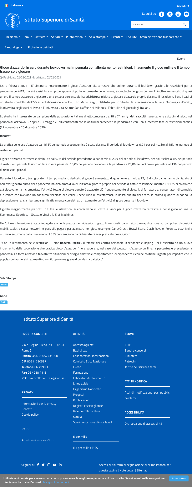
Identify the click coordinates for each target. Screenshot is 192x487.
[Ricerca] (155, 24)
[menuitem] (12, 37)
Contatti (27, 418)
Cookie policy (30, 423)
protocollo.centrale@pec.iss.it (47, 387)
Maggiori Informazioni (56, 482)
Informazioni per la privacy (39, 412)
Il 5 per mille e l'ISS (85, 456)
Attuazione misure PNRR (38, 449)
